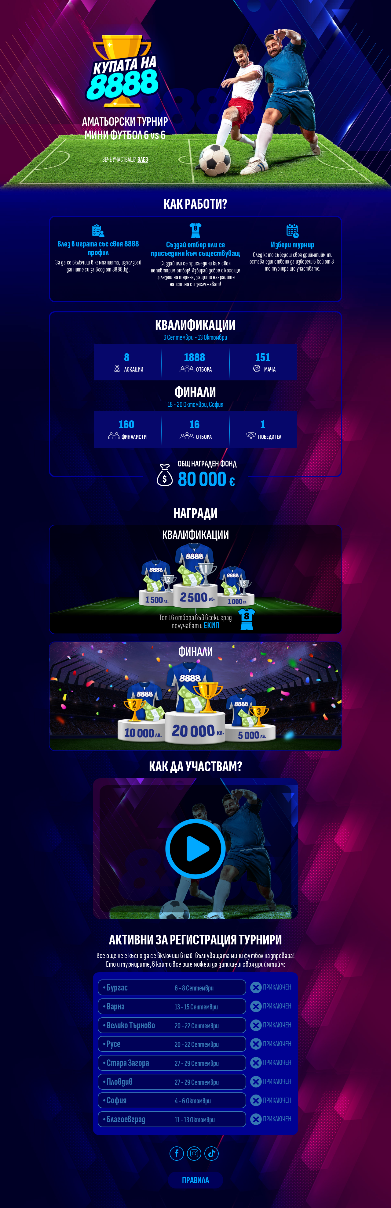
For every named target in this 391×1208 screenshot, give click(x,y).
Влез (142, 159)
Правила (195, 1180)
